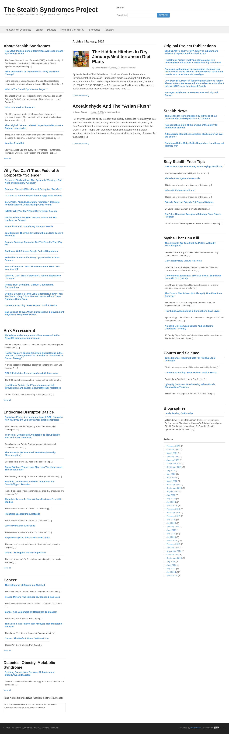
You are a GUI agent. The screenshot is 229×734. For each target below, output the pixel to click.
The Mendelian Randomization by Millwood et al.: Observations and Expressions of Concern (191, 117)
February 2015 (173, 544)
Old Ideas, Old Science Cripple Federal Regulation (31, 251)
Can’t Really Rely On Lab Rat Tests (183, 260)
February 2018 (173, 512)
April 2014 (171, 572)
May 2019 (171, 498)
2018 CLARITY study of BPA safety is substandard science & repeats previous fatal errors (191, 52)
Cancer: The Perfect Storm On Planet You (27, 638)
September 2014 (174, 558)
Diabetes (51, 29)
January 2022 (173, 460)
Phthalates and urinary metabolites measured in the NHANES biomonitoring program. (32, 336)
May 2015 (171, 533)
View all (7, 158)
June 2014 (171, 565)
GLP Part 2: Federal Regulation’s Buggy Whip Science (33, 195)
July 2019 (171, 495)
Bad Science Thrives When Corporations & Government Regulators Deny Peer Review (34, 313)
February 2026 (173, 446)
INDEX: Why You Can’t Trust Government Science (31, 211)
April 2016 (171, 523)
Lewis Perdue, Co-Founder (179, 413)
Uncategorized (113, 112)
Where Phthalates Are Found (180, 190)
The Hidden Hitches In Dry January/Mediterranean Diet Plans (121, 56)
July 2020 (171, 470)
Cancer (39, 29)
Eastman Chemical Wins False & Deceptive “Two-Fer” (33, 189)
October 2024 (173, 449)
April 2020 (171, 477)
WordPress (196, 728)
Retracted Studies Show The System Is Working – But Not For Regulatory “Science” (33, 181)
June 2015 (171, 530)
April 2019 (171, 502)
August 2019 (172, 491)
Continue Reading (81, 95)
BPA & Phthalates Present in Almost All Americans (31, 373)
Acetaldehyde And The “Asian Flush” (112, 106)
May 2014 (171, 568)
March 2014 (172, 575)
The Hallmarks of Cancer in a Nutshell (25, 585)
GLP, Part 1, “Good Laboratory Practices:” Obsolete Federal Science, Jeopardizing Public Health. (32, 203)
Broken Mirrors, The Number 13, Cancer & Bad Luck (32, 597)
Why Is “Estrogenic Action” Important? (25, 552)
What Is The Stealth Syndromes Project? (26, 89)
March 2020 (172, 481)
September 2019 (174, 488)
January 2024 (173, 456)
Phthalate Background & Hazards (182, 178)
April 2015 (171, 537)
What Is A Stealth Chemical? (20, 107)
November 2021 (174, 463)
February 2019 (173, 509)
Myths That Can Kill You (72, 29)
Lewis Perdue (101, 68)
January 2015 (173, 547)
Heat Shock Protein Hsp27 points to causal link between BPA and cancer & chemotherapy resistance (193, 61)
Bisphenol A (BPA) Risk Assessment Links (27, 537)
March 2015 (172, 540)
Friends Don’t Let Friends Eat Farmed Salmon (189, 202)
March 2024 (172, 453)
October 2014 (173, 554)
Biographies (94, 29)
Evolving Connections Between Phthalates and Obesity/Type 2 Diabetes (30, 483)
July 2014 (171, 561)
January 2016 (173, 526)
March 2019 (172, 505)
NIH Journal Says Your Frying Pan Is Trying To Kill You (193, 166)
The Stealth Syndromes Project (51, 9)
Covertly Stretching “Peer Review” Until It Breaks (191, 372)
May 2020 (171, 474)
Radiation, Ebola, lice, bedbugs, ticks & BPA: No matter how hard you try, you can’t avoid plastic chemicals (34, 418)
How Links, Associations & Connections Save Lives (192, 311)
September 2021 (174, 467)
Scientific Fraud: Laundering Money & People (29, 226)
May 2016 (171, 519)
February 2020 (173, 484)
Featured (109, 29)
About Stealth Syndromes (18, 29)
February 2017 (173, 516)
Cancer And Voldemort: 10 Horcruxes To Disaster (31, 612)
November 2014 (174, 551)
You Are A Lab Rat (14, 143)
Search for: (122, 15)
